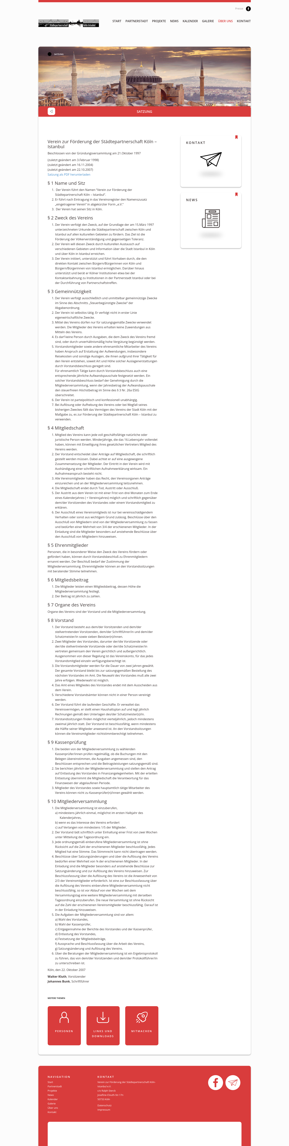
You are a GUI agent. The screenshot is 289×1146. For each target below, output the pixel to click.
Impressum (103, 1109)
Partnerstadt (136, 21)
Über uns (225, 21)
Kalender (190, 21)
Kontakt (244, 21)
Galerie (208, 21)
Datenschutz (104, 1105)
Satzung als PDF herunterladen (69, 174)
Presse (239, 8)
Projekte (159, 21)
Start (116, 21)
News (174, 21)
